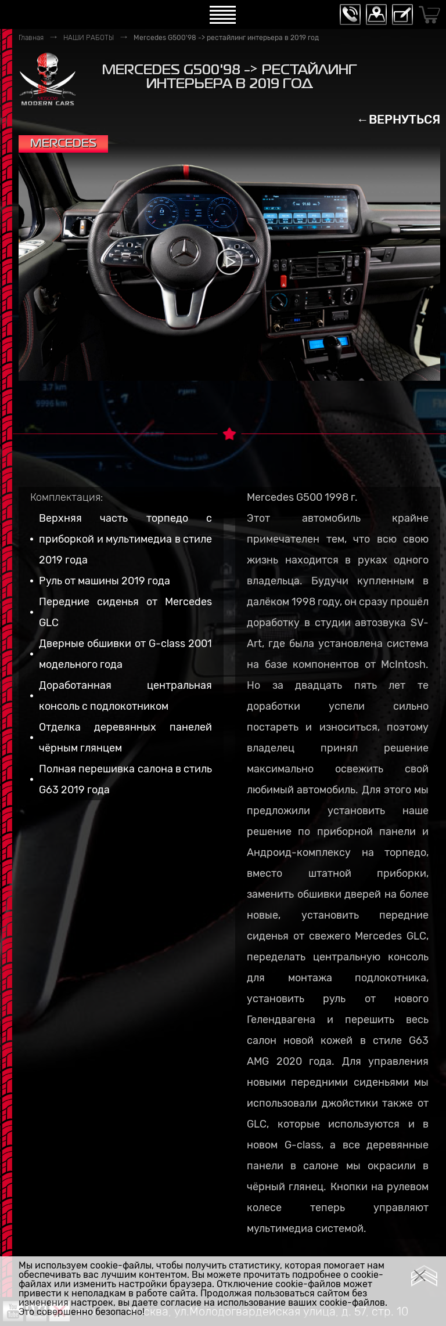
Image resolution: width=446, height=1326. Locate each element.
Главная (31, 38)
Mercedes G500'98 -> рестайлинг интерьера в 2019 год (226, 38)
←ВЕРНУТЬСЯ (398, 119)
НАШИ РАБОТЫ (88, 38)
